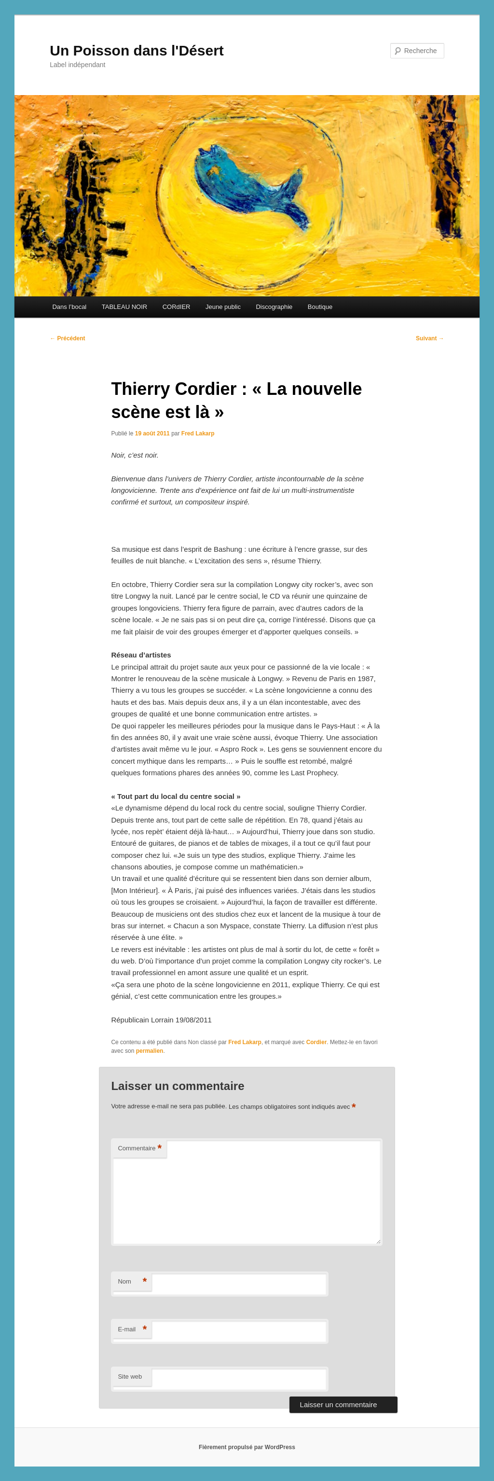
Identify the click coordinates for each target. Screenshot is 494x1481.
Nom (132, 1282)
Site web (130, 1376)
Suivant (430, 338)
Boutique (320, 306)
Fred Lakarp (198, 433)
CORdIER (177, 306)
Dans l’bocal (69, 306)
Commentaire (140, 1149)
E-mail (132, 1330)
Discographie (274, 306)
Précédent (67, 338)
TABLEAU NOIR (124, 306)
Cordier (316, 1042)
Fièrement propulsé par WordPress (247, 1447)
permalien (150, 1051)
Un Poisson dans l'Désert (137, 50)
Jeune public (223, 306)
